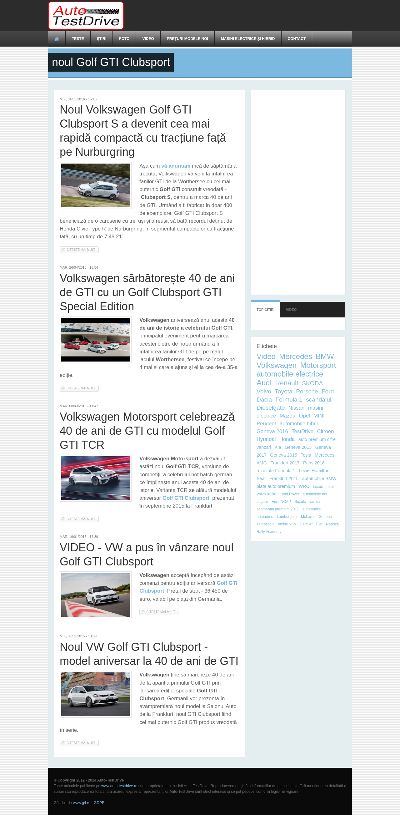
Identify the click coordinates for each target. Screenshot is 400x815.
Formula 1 (288, 399)
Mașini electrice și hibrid (248, 39)
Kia (278, 447)
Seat (261, 478)
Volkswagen (277, 365)
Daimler (306, 524)
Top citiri (265, 306)
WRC (304, 486)
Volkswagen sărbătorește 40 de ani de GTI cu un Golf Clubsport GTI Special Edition (147, 292)
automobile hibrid (300, 424)
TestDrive (302, 431)
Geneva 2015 (283, 455)
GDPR (99, 803)
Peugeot (266, 424)
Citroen (325, 431)
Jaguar (262, 501)
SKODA (312, 383)
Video (148, 39)
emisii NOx (287, 524)
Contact (297, 39)
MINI (318, 416)
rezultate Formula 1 (276, 470)
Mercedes (295, 356)
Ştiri (102, 39)
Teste (78, 39)
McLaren (308, 516)
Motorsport (318, 365)
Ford (328, 391)
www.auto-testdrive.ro (119, 786)
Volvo (264, 391)
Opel (304, 416)
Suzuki (300, 501)
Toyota (283, 391)
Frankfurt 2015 (284, 478)
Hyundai (266, 439)
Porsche (307, 391)
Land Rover (289, 494)
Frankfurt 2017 (285, 462)
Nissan (296, 408)
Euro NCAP (281, 501)
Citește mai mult (83, 249)
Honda (287, 439)
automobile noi (314, 494)
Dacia (264, 399)
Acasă (57, 38)
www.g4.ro (81, 803)
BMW (325, 356)
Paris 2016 (314, 462)
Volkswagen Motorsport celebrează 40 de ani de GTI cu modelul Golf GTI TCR (147, 430)
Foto (124, 39)
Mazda (287, 416)
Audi (264, 382)
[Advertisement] (238, 16)
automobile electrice (290, 374)
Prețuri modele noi (187, 39)
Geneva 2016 (272, 431)
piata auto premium (276, 486)
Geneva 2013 (298, 447)
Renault (286, 383)
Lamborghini (287, 516)
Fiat (319, 524)
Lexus (318, 486)
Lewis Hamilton (314, 470)
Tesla (306, 455)
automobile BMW (319, 478)
